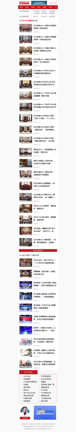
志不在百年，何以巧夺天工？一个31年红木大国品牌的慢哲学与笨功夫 (44, 263)
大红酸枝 (37, 13)
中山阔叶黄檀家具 (28, 382)
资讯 (27, 7)
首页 (21, 7)
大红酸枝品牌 (44, 398)
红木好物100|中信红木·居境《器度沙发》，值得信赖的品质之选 (44, 129)
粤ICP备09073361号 (48, 426)
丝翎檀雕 (25, 379)
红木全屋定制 (44, 379)
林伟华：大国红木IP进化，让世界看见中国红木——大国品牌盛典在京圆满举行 (44, 330)
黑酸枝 (41, 382)
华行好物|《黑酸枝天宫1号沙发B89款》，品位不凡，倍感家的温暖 (44, 231)
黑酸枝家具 (43, 387)
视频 (44, 7)
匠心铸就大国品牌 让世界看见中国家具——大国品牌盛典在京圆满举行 (45, 296)
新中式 (36, 16)
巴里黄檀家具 (44, 376)
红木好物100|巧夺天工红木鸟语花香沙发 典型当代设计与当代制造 (45, 84)
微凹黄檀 (25, 387)
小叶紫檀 (52, 11)
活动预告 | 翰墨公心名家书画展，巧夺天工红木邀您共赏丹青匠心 (44, 353)
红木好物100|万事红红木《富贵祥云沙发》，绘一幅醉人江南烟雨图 (44, 197)
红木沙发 (25, 376)
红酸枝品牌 (26, 398)
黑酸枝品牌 (43, 395)
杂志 (38, 7)
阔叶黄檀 (44, 13)
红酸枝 (24, 384)
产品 (50, 7)
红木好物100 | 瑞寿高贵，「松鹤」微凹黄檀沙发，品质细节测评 (45, 242)
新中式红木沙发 (27, 393)
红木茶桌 (42, 390)
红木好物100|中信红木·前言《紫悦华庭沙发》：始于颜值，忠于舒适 (44, 141)
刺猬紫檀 (52, 13)
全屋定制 (52, 16)
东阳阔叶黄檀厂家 (45, 384)
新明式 (24, 390)
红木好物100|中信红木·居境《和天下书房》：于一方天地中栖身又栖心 (44, 118)
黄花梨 (43, 11)
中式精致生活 (44, 393)
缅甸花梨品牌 (27, 395)
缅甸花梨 (37, 11)
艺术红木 (44, 16)
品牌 (32, 7)
